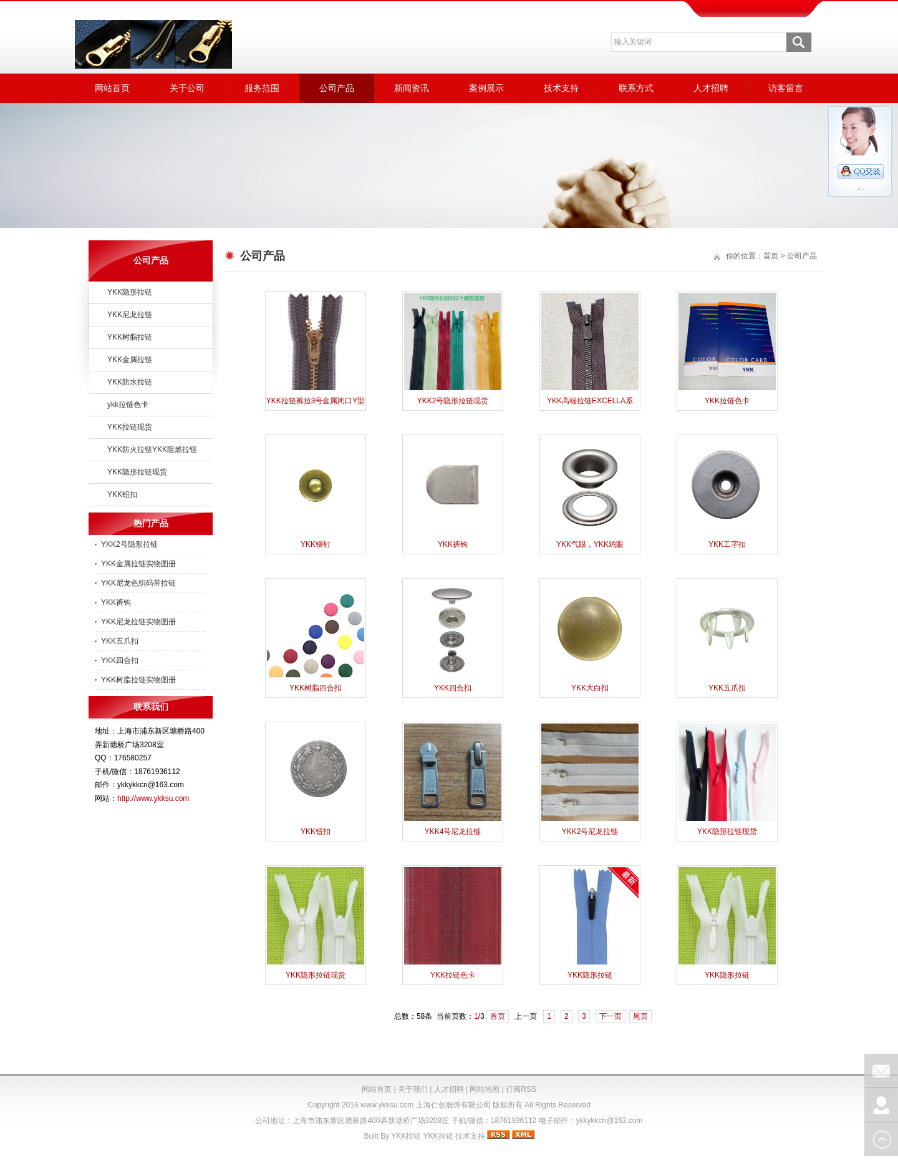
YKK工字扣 (727, 544)
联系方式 (636, 88)
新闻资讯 (411, 88)
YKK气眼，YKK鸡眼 (590, 544)
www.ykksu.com (386, 1105)
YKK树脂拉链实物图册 (138, 679)
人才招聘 (710, 88)
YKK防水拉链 (129, 382)
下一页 (610, 1016)
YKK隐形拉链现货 (137, 472)
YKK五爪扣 (119, 641)
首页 (770, 256)
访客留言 (785, 88)
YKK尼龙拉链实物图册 (138, 621)
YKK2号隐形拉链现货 (453, 400)
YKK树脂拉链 (129, 337)
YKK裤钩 (116, 602)
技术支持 (561, 88)
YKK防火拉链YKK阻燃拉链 (152, 449)
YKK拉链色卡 (727, 400)
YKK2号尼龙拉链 (590, 831)
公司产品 (336, 88)
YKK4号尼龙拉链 (453, 831)
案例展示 (486, 88)
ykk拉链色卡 (127, 404)
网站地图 (485, 1089)
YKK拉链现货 (129, 427)
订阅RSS (521, 1089)
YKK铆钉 (316, 544)
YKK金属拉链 (129, 359)
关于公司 (187, 88)
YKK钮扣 (122, 494)
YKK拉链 (406, 1136)
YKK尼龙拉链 (129, 314)
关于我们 (413, 1089)
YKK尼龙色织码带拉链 (138, 583)
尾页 (640, 1016)
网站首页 (112, 88)
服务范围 (261, 88)
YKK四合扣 (119, 660)
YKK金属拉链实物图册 (138, 563)
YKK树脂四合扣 (315, 688)
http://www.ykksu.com (153, 798)
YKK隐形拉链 (129, 292)
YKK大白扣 (590, 688)
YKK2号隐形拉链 (129, 544)
